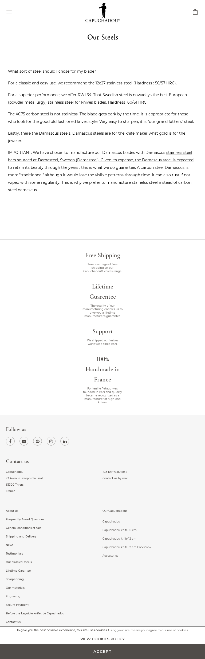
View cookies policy (102, 639)
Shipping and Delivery (21, 536)
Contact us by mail (115, 478)
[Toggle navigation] (9, 12)
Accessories (110, 555)
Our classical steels (19, 562)
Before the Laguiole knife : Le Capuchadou (35, 613)
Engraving (13, 596)
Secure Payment (17, 605)
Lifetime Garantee (18, 570)
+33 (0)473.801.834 (114, 472)
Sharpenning (15, 579)
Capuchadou (111, 521)
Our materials (15, 588)
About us (12, 511)
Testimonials (14, 553)
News (9, 545)
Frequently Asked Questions (25, 519)
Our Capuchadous (114, 511)
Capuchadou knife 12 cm (119, 538)
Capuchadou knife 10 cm (119, 530)
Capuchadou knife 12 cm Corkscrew (126, 547)
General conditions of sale (23, 528)
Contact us (13, 622)
